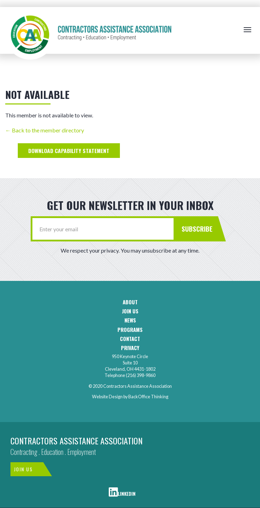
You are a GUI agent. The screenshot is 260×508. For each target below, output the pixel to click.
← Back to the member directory (44, 130)
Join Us (23, 469)
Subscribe (197, 228)
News (130, 320)
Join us (130, 311)
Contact (130, 338)
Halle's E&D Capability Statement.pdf (69, 150)
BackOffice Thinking (148, 396)
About (130, 302)
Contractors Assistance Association (76, 440)
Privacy (130, 347)
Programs (130, 329)
